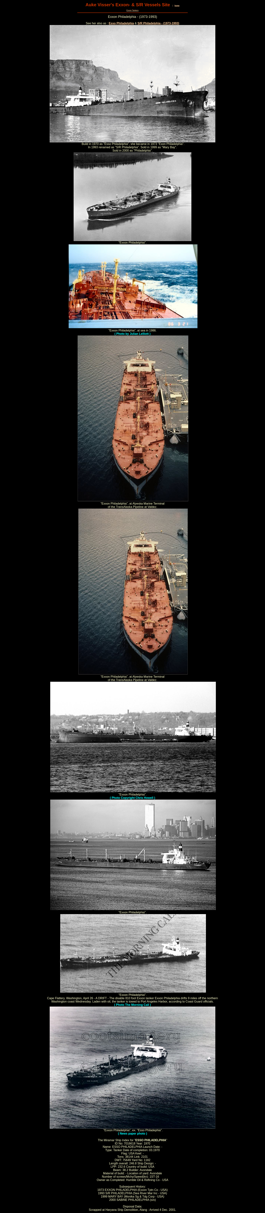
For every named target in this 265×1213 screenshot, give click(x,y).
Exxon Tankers (132, 10)
